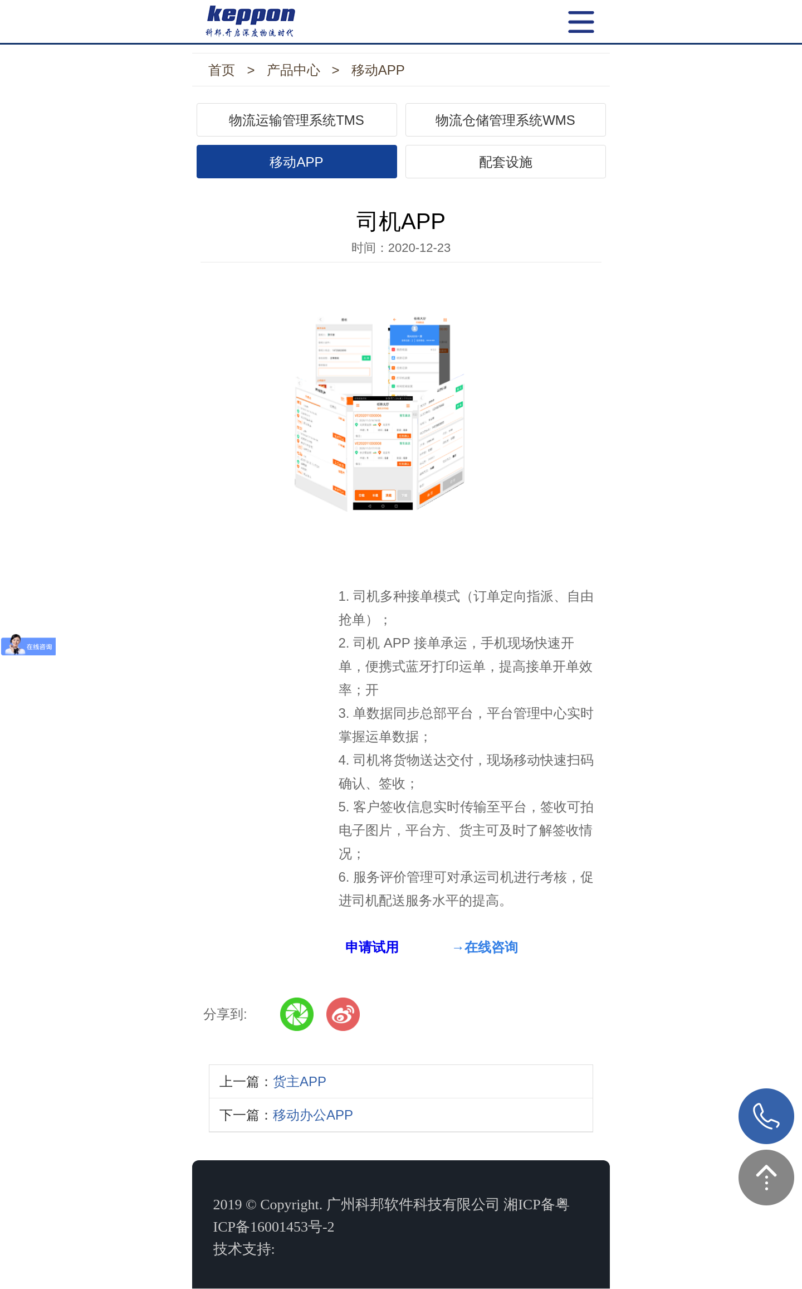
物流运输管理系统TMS (296, 120)
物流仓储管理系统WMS (505, 120)
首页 (221, 69)
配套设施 (505, 161)
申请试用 (372, 947)
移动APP (378, 69)
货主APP (299, 1081)
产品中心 (293, 69)
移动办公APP (313, 1114)
